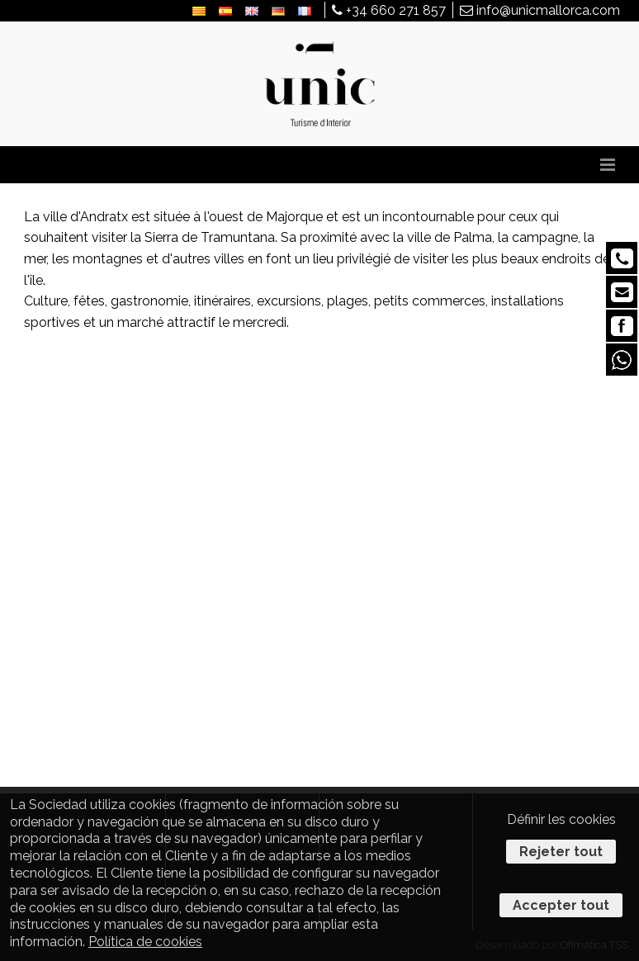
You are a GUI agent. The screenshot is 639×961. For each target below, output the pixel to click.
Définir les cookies (561, 819)
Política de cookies (145, 941)
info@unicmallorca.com (540, 10)
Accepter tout (561, 905)
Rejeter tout (561, 851)
